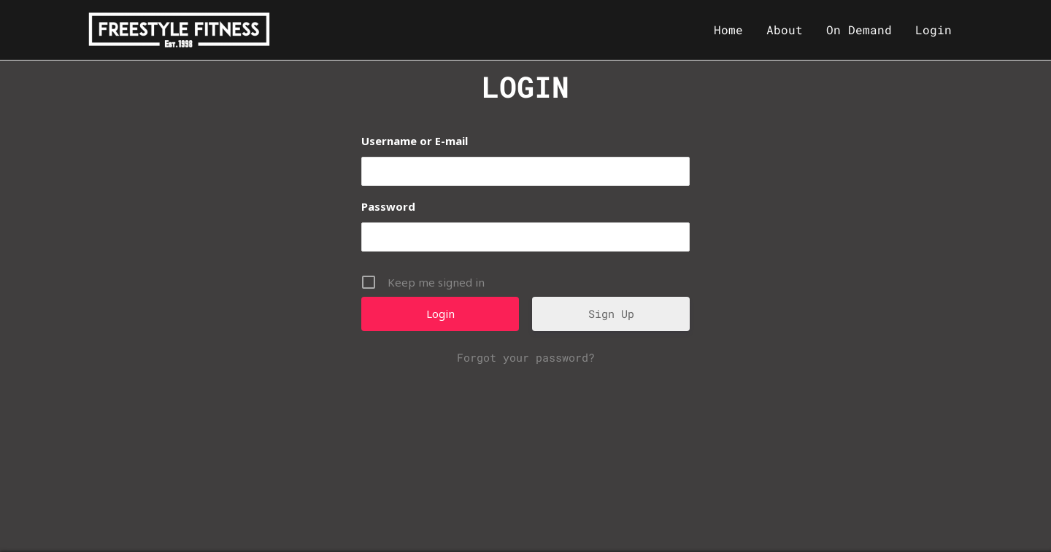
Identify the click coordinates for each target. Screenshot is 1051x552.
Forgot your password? (526, 357)
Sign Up (611, 313)
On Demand (859, 29)
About (784, 29)
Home (728, 29)
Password (388, 206)
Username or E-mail (414, 140)
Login (933, 29)
